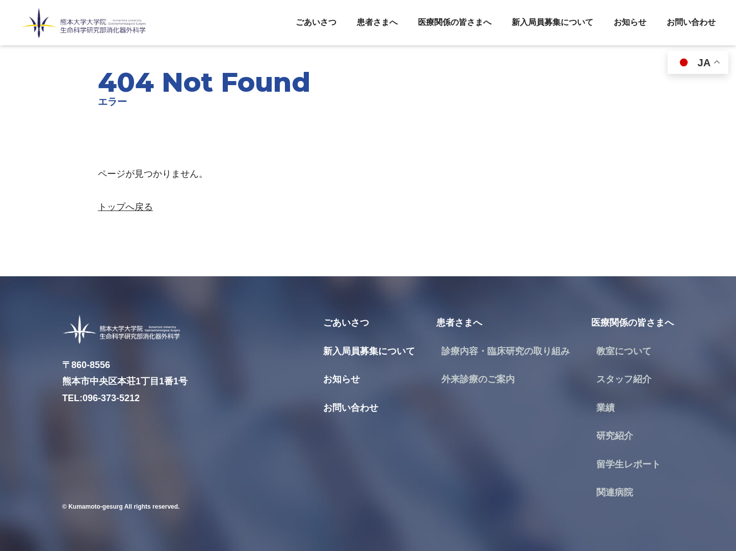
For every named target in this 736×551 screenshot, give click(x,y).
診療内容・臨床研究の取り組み (505, 351)
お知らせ (630, 22)
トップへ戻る (125, 207)
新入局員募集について (552, 22)
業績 (605, 408)
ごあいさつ (316, 22)
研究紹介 (614, 436)
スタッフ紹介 (623, 379)
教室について (623, 351)
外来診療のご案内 (478, 379)
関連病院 (614, 492)
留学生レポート (628, 464)
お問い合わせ (691, 22)
